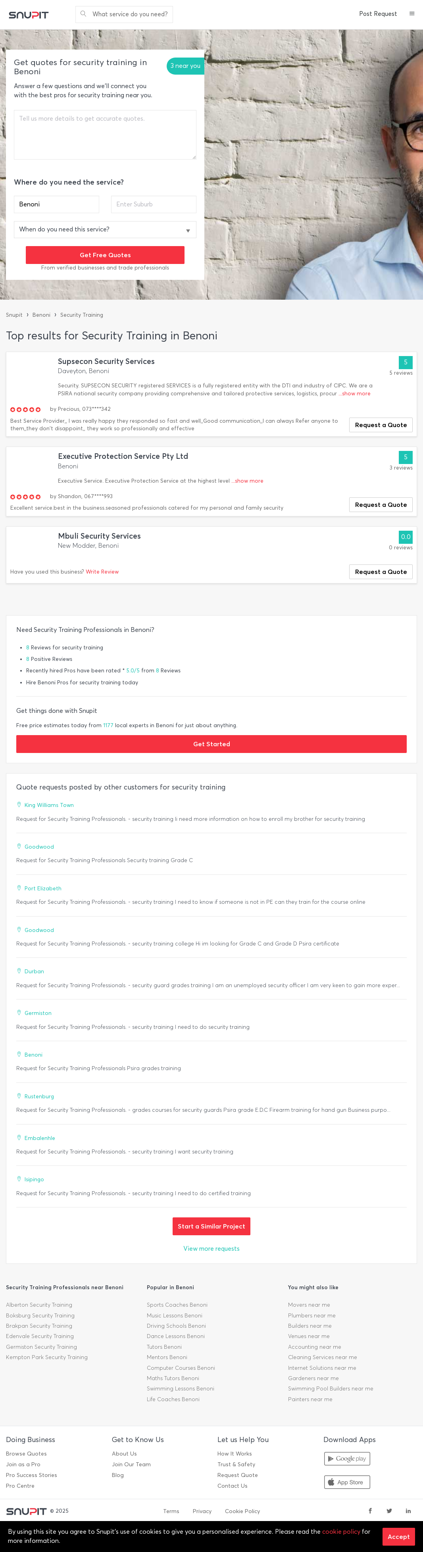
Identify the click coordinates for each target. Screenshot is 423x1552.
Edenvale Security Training (40, 1336)
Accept (399, 1536)
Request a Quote (381, 425)
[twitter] (389, 1511)
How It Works (234, 1453)
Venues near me (309, 1336)
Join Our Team (131, 1464)
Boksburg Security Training (40, 1315)
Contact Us (232, 1486)
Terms (171, 1511)
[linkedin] (408, 1511)
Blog (118, 1475)
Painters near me (310, 1399)
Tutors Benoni (164, 1347)
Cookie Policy (242, 1511)
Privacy (202, 1511)
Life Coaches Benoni (173, 1399)
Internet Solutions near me (322, 1368)
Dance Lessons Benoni (176, 1336)
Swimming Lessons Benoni (180, 1388)
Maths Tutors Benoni (173, 1378)
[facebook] (370, 1511)
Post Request (378, 13)
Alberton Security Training (39, 1305)
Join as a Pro (23, 1464)
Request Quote (237, 1475)
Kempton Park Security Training (47, 1357)
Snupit (14, 315)
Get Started (211, 744)
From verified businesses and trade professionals (105, 267)
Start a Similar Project (211, 1226)
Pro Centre (20, 1486)
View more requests (211, 1248)
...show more (354, 393)
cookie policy (341, 1531)
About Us (124, 1453)
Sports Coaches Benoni (177, 1305)
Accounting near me (314, 1347)
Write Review (102, 571)
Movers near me (309, 1305)
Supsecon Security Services (106, 361)
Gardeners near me (313, 1378)
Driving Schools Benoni (176, 1326)
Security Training (81, 315)
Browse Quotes (26, 1453)
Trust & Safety (236, 1464)
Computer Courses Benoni (181, 1368)
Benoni (41, 315)
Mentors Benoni (167, 1357)
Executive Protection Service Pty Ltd (123, 456)
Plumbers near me (312, 1315)
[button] (412, 14)
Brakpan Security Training (39, 1326)
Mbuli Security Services (99, 536)
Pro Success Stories (31, 1475)
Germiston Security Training (41, 1347)
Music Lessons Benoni (174, 1315)
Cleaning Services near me (322, 1357)
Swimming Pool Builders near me (330, 1388)
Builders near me (310, 1326)
